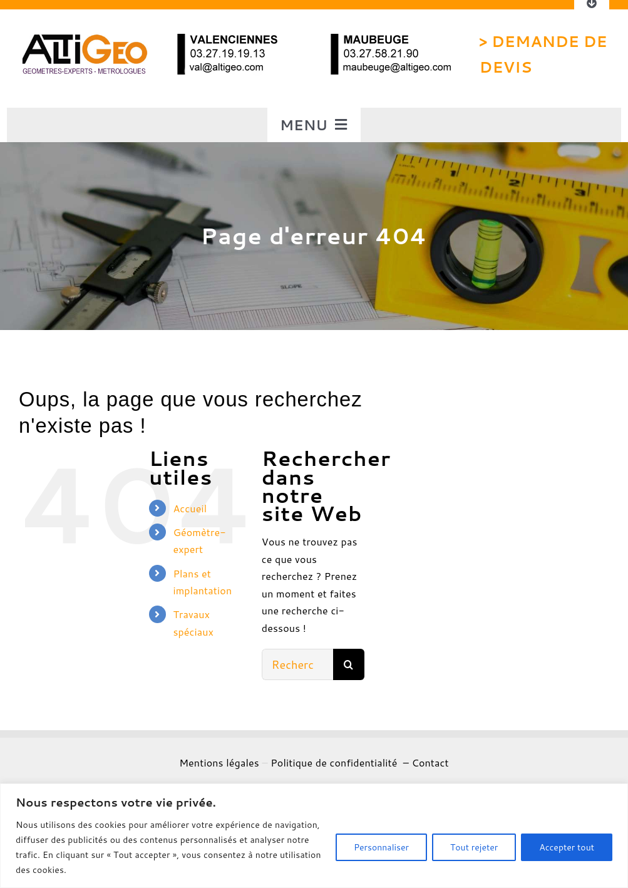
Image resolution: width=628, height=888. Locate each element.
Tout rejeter (474, 847)
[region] (314, 835)
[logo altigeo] (84, 37)
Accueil (190, 508)
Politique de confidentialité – (340, 762)
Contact (429, 762)
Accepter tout (566, 847)
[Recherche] (348, 664)
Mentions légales (219, 762)
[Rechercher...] (297, 664)
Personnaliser (381, 847)
